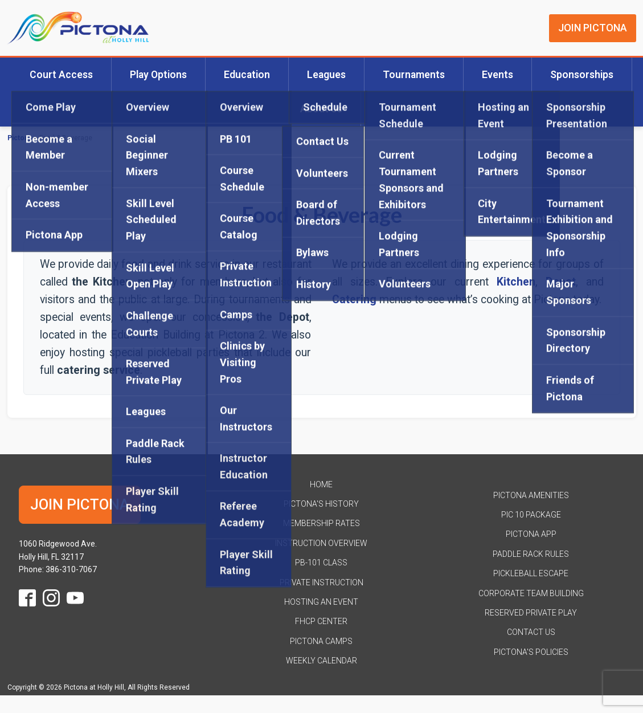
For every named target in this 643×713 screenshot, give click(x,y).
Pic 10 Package (531, 514)
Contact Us (531, 632)
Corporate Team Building (531, 593)
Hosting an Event (321, 601)
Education (247, 74)
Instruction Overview (321, 543)
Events (497, 74)
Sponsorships (581, 74)
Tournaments (414, 74)
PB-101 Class (321, 562)
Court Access (61, 74)
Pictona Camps (321, 641)
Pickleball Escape (530, 573)
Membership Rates (321, 523)
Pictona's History (321, 503)
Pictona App (531, 534)
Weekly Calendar (321, 660)
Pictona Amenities (531, 495)
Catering (354, 299)
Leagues (326, 74)
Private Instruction (321, 582)
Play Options (158, 74)
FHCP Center (321, 621)
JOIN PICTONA (592, 28)
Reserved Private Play (531, 612)
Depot (561, 281)
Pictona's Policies (531, 652)
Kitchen (516, 281)
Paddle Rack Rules (531, 554)
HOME (321, 484)
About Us (321, 109)
